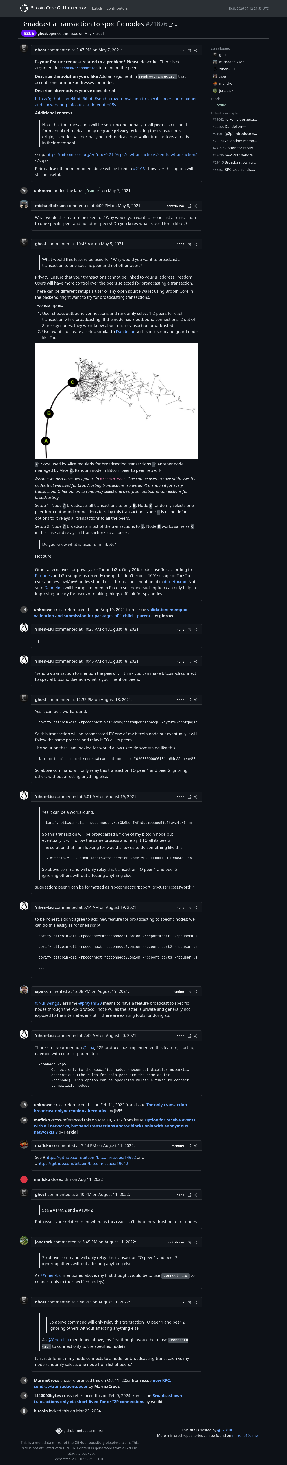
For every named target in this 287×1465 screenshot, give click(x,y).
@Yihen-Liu (51, 1275)
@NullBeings (47, 1003)
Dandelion (125, 331)
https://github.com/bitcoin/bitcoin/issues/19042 (83, 1163)
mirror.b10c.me (245, 1435)
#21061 (140, 168)
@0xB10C (225, 1430)
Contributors (117, 8)
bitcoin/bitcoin (118, 1442)
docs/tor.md (175, 581)
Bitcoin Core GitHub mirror (52, 8)
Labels (97, 8)
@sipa (88, 1047)
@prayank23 (90, 1003)
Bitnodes (43, 575)
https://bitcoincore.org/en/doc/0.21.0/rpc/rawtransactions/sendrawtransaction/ (121, 154)
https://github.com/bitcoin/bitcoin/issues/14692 (91, 1157)
